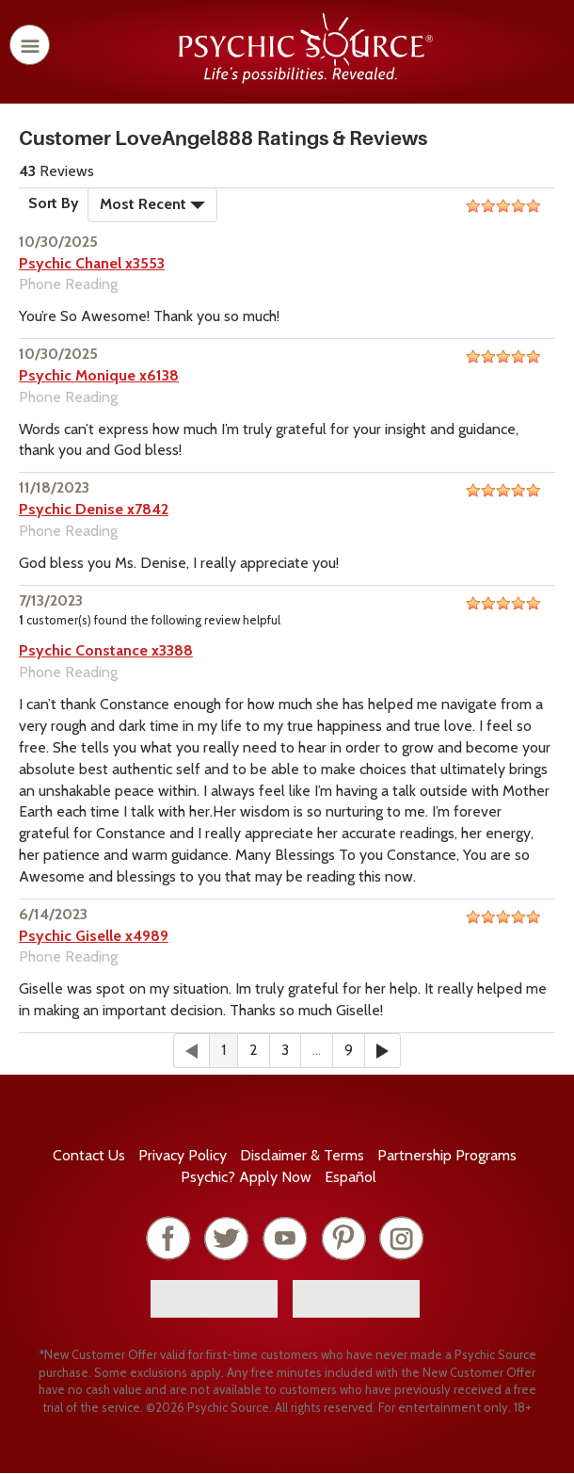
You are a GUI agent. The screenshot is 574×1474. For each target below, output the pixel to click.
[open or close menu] (29, 44)
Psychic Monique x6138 (99, 375)
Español (350, 1177)
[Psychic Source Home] (306, 79)
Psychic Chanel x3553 (92, 263)
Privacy (182, 1155)
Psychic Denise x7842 (93, 509)
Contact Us (89, 1155)
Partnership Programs (447, 1155)
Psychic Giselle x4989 (93, 936)
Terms (302, 1155)
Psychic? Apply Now (246, 1177)
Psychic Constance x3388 (106, 650)
